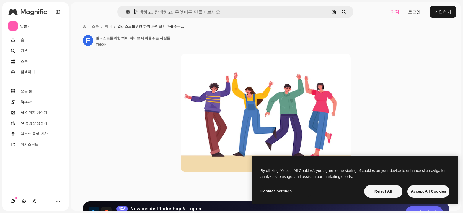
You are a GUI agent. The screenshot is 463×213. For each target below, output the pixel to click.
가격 (395, 11)
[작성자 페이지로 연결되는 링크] (88, 40)
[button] (126, 12)
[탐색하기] (35, 72)
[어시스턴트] (35, 144)
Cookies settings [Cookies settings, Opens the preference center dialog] (276, 191)
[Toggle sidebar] (58, 12)
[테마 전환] (34, 201)
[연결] (13, 201)
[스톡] (35, 61)
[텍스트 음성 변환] (35, 134)
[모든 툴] (35, 91)
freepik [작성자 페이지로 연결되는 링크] (101, 44)
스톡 (95, 26)
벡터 (108, 26)
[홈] (35, 40)
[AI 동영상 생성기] (35, 123)
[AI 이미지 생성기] (35, 112)
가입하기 (443, 11)
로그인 (414, 11)
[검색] (35, 51)
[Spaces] (35, 102)
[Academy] (23, 201)
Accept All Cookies (428, 191)
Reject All (383, 191)
